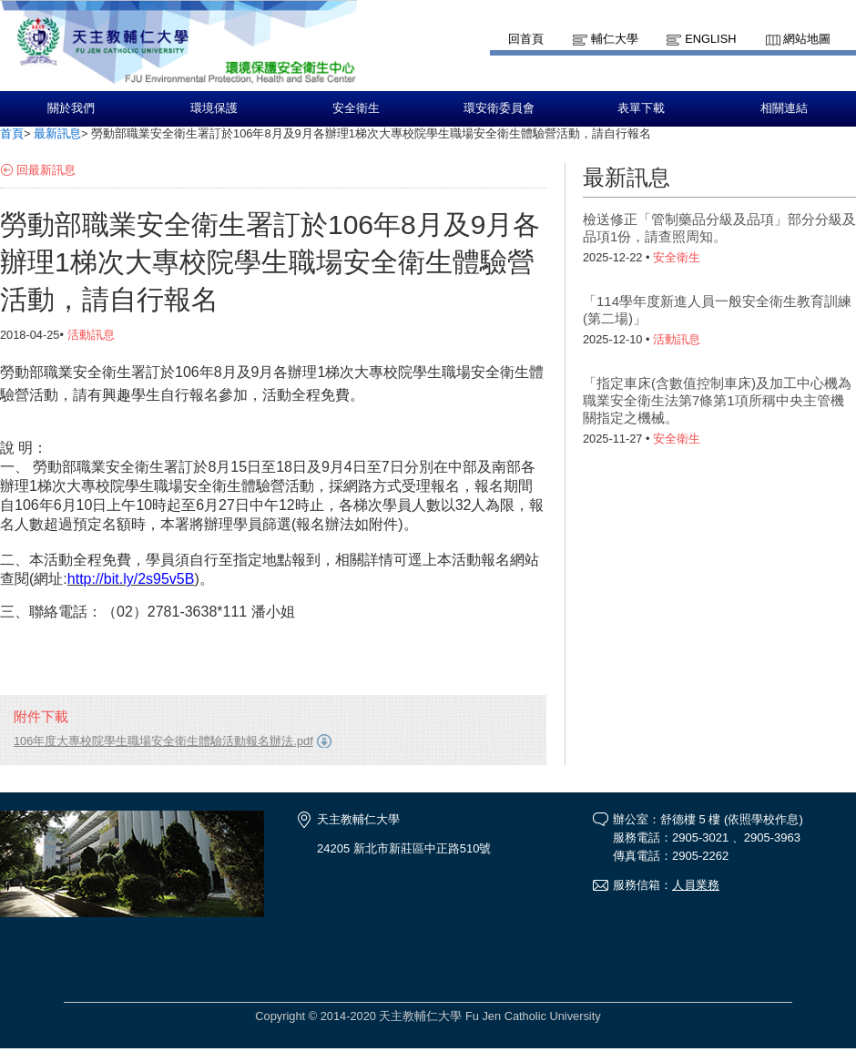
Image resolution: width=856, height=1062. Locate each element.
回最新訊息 (46, 170)
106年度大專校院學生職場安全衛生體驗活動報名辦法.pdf (163, 741)
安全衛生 (356, 108)
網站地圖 (807, 39)
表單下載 (641, 108)
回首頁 (526, 39)
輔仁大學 (614, 39)
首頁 (12, 133)
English (710, 39)
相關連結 (784, 108)
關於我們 (71, 108)
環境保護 (214, 108)
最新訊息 (57, 133)
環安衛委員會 (499, 108)
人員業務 (695, 885)
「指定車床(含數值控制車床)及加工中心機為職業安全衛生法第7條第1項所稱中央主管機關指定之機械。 (717, 400)
